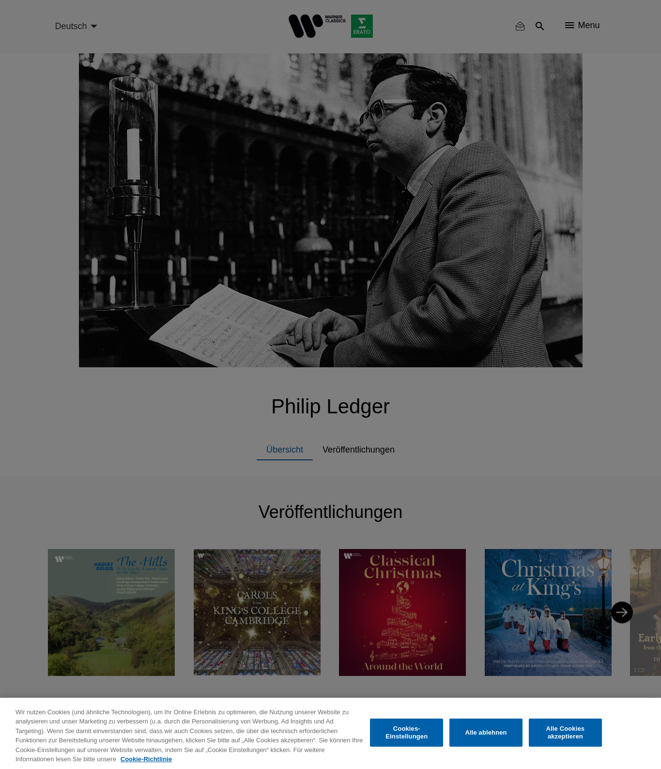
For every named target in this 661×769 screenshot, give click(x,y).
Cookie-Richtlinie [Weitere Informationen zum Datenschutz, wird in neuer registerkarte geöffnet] (146, 759)
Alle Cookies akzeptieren (565, 732)
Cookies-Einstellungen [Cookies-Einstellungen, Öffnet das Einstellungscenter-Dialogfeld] (406, 732)
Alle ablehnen (486, 732)
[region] (330, 733)
